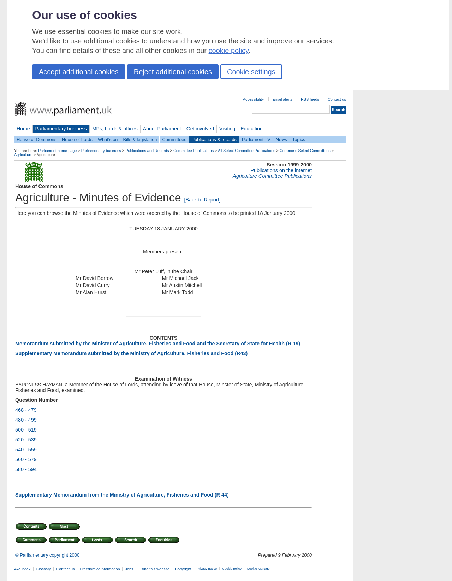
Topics (298, 139)
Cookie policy (232, 568)
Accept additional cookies (79, 72)
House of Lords (77, 139)
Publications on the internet (281, 170)
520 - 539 (26, 439)
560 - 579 (26, 459)
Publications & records (214, 139)
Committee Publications (193, 150)
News (281, 139)
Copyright (183, 569)
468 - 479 (26, 410)
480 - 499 (26, 420)
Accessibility (253, 99)
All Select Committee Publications (246, 150)
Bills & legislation (140, 139)
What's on (108, 139)
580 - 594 (26, 469)
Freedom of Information (100, 569)
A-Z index (22, 569)
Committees (174, 139)
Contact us (337, 99)
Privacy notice (207, 568)
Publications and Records (147, 150)
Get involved (200, 128)
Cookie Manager (259, 568)
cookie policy (229, 50)
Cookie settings (251, 72)
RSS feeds (310, 99)
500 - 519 (26, 430)
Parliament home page (57, 150)
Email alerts (282, 99)
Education (251, 128)
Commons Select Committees (305, 150)
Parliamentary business (61, 128)
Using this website (154, 569)
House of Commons (36, 139)
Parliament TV (256, 139)
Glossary (43, 569)
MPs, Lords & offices (115, 128)
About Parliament (162, 128)
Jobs (129, 569)
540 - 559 (26, 449)
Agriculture (23, 155)
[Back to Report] (202, 200)
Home (23, 128)
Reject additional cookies (173, 72)
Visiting (227, 128)
